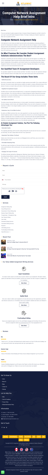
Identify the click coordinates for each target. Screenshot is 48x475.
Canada (20, 436)
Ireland (38, 436)
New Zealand (27, 436)
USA (34, 436)
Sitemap (4, 389)
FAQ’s (3, 397)
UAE (44, 436)
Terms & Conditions (6, 399)
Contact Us (4, 386)
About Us (4, 381)
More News (24, 283)
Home (11, 19)
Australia (5, 436)
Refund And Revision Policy (8, 404)
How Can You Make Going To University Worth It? (17, 242)
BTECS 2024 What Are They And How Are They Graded (19, 255)
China (21, 440)
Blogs (3, 384)
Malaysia (26, 440)
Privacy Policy (5, 402)
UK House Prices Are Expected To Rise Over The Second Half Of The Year (23, 249)
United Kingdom (13, 436)
